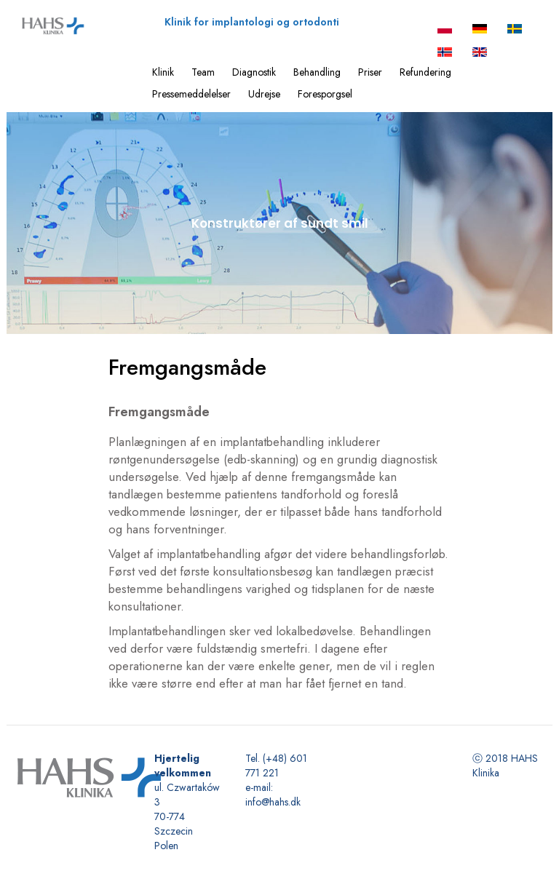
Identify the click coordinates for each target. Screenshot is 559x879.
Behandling (317, 72)
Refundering (425, 72)
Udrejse (264, 94)
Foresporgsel (325, 94)
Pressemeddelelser (191, 94)
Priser (370, 72)
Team (203, 72)
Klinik (163, 72)
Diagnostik (254, 72)
